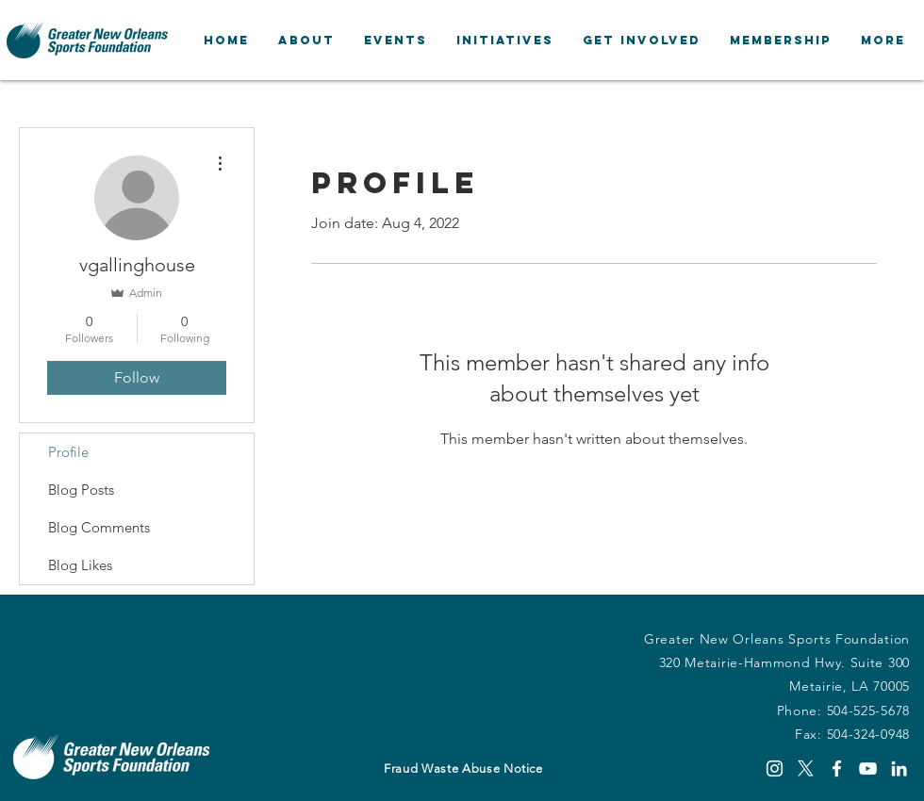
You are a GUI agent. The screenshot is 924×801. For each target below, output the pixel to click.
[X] (806, 768)
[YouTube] (868, 768)
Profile (68, 452)
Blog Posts (81, 490)
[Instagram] (774, 768)
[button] (306, 40)
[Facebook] (837, 768)
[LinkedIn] (899, 768)
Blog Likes (80, 565)
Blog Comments (99, 527)
